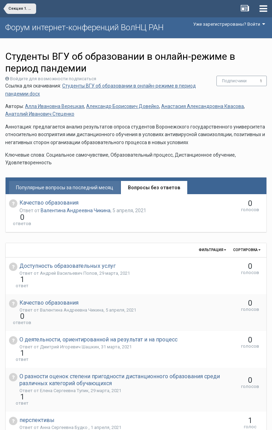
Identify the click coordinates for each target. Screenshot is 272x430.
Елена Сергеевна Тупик (64, 340)
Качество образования (49, 202)
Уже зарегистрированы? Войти (229, 24)
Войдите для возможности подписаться (53, 78)
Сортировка (247, 237)
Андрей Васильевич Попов (68, 260)
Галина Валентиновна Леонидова (76, 389)
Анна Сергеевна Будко (64, 364)
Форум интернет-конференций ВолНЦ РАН (84, 27)
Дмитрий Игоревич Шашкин (69, 309)
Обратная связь (146, 419)
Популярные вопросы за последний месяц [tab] (64, 187)
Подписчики (234, 80)
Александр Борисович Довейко (122, 106)
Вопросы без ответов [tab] (154, 187)
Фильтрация (212, 237)
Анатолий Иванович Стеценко (39, 114)
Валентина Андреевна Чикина (75, 210)
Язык (114, 419)
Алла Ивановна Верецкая (54, 106)
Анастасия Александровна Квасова (202, 106)
